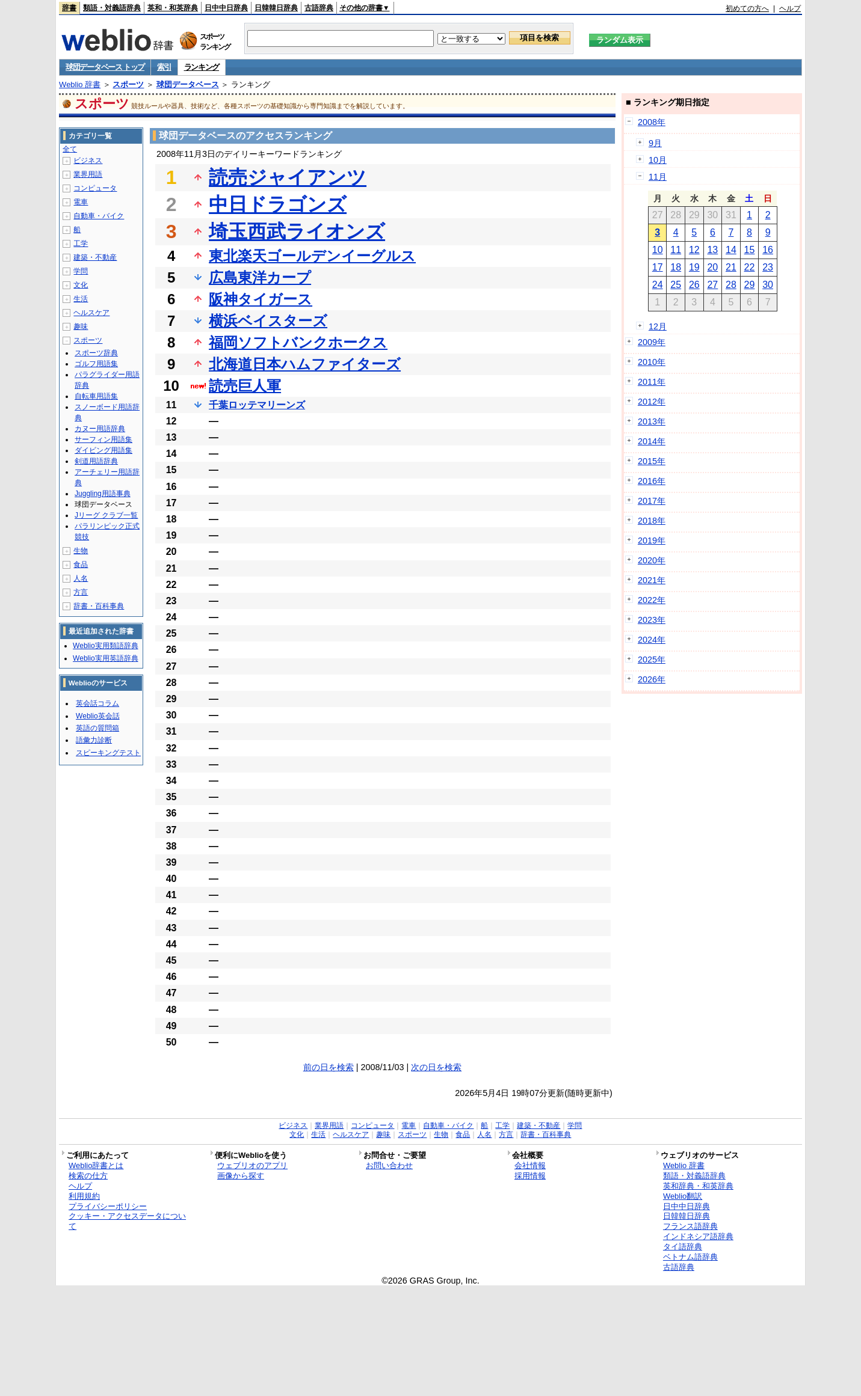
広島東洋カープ (260, 277)
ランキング (202, 67)
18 (675, 267)
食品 (80, 564)
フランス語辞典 (690, 1226)
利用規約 (84, 1196)
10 (657, 250)
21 (731, 267)
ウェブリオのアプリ (252, 1165)
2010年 (651, 362)
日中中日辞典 (226, 7)
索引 (164, 67)
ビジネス (87, 160)
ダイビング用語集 (103, 450)
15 (749, 250)
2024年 (651, 639)
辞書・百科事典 (98, 606)
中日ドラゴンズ (278, 204)
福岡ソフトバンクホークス (298, 342)
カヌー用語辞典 (100, 428)
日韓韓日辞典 (276, 7)
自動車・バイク (98, 216)
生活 (80, 299)
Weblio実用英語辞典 (105, 658)
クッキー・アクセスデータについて (127, 1221)
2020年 (651, 560)
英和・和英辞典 (172, 7)
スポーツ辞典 (96, 353)
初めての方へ (747, 8)
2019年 (651, 540)
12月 (658, 326)
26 (694, 285)
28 (731, 285)
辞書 (69, 7)
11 (675, 250)
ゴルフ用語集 (96, 364)
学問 (80, 271)
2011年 (651, 382)
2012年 (651, 401)
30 (767, 285)
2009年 (651, 342)
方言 (80, 592)
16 (767, 250)
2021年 (651, 580)
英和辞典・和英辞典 (698, 1185)
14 (731, 250)
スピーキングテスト (108, 753)
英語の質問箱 (97, 728)
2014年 (651, 441)
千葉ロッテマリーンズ (257, 405)
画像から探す (240, 1175)
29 (749, 285)
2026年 (651, 679)
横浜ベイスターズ (268, 321)
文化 (80, 285)
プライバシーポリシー (108, 1206)
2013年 (651, 421)
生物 (80, 550)
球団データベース (187, 84)
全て (70, 149)
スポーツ (128, 84)
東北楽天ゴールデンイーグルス (312, 256)
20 (712, 267)
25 (675, 285)
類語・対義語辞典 (112, 7)
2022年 (651, 600)
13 (712, 250)
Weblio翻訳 (682, 1196)
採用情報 (530, 1175)
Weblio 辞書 (79, 84)
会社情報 (530, 1165)
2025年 (651, 659)
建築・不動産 (95, 257)
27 (712, 285)
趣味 (80, 326)
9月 (655, 143)
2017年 (651, 501)
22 (749, 267)
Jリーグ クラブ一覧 (106, 515)
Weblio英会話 (97, 716)
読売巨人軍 (245, 386)
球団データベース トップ (105, 67)
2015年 (651, 461)
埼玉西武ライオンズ (297, 231)
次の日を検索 (436, 1067)
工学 (80, 243)
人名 (80, 578)
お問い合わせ (389, 1165)
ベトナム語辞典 (690, 1256)
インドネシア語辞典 (698, 1236)
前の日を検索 (328, 1067)
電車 (80, 202)
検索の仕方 (88, 1175)
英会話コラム (97, 703)
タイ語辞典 (682, 1246)
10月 (658, 160)
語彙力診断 (94, 740)
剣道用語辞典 (96, 461)
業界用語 (87, 174)
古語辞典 (318, 7)
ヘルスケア (91, 312)
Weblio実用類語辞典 (105, 645)
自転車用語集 (96, 396)
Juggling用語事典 (103, 493)
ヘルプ (790, 8)
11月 (658, 177)
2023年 (651, 620)
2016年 (651, 481)
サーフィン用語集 (103, 439)
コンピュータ (95, 188)
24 (657, 285)
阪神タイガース (260, 299)
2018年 (651, 520)
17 (657, 267)
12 (694, 250)
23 (767, 267)
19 (694, 267)
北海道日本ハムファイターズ (305, 364)
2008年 (651, 122)
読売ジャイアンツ (287, 177)
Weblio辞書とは (96, 1165)
